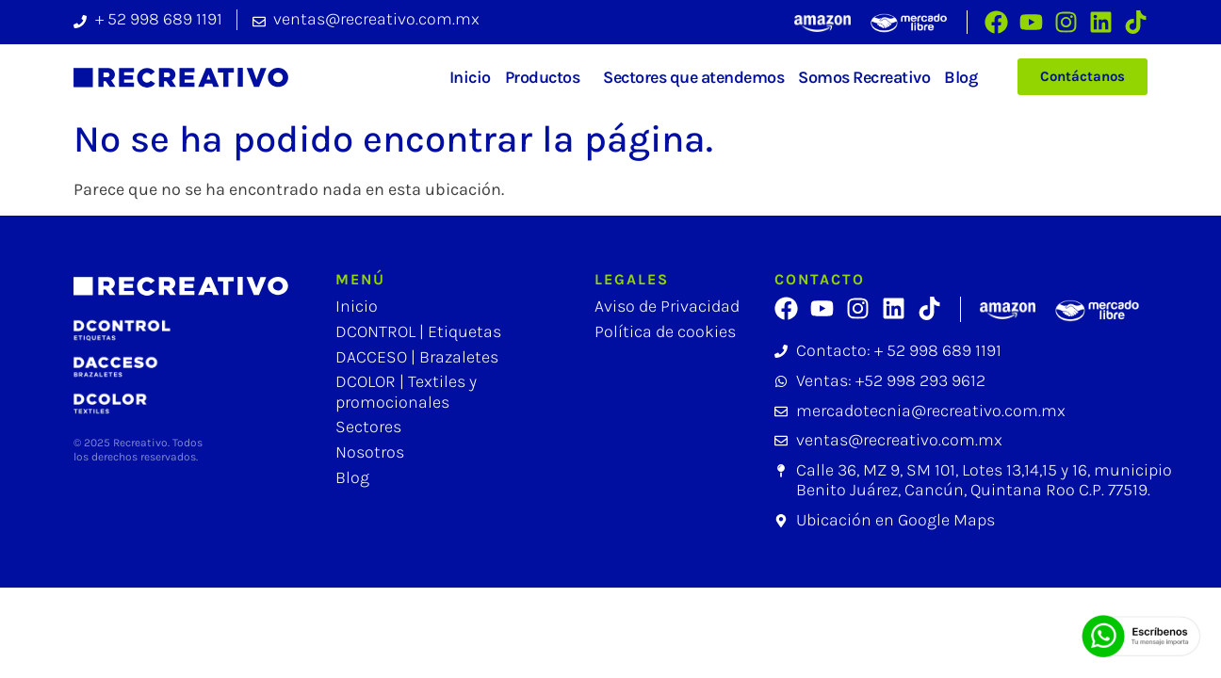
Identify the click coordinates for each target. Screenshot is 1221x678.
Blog (960, 77)
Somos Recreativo (864, 77)
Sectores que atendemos (693, 77)
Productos (547, 77)
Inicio (470, 77)
